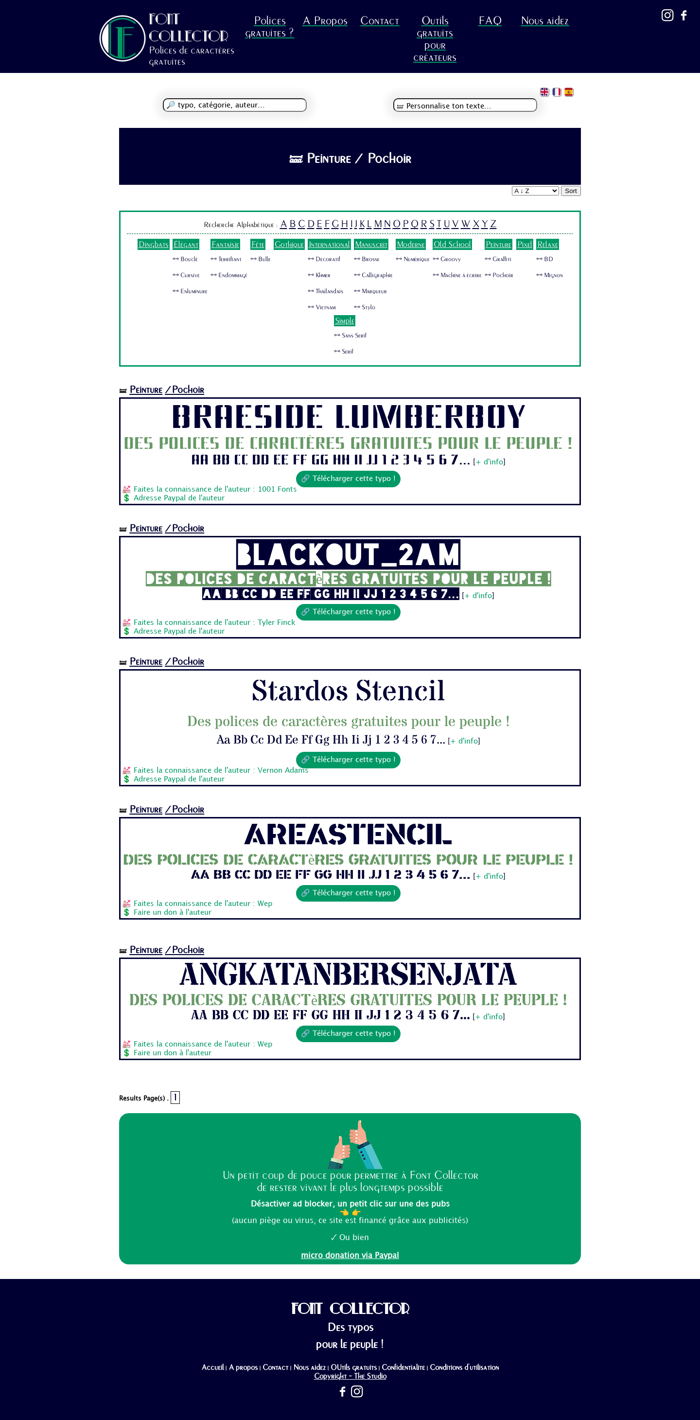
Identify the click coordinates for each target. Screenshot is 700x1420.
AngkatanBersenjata (348, 976)
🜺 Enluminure (190, 291)
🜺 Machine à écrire (457, 275)
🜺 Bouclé (185, 259)
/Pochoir (184, 389)
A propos (243, 1367)
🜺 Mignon (549, 275)
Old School (452, 244)
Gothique (289, 244)
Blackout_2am (348, 554)
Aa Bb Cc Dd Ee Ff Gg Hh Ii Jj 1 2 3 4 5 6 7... (331, 460)
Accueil (212, 1367)
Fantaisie (225, 244)
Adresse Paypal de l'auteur (179, 498)
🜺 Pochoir (499, 275)
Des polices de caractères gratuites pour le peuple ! (348, 444)
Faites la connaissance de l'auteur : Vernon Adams (221, 770)
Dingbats (154, 244)
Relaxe (547, 244)
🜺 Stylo (364, 307)
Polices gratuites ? (269, 27)
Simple (344, 320)
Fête (257, 244)
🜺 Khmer (319, 275)
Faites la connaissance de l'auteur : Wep (203, 904)
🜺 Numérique (413, 259)
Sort (571, 191)
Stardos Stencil (348, 692)
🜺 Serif (343, 351)
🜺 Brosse (367, 259)
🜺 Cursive (186, 275)
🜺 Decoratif (324, 259)
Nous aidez (545, 21)
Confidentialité (403, 1367)
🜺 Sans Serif (350, 335)
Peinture (498, 244)
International (329, 244)
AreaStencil (348, 835)
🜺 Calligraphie (373, 275)
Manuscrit (371, 244)
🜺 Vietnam (321, 307)
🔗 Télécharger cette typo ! (348, 479)
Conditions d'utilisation (464, 1367)
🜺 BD (544, 259)
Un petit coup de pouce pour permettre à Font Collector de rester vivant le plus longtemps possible (350, 1181)
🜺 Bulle (260, 259)
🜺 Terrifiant (226, 259)
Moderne (411, 244)
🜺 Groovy (447, 259)
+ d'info (489, 462)
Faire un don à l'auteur (172, 912)
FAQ (490, 21)
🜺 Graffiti (498, 259)
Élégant (186, 244)
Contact (379, 21)
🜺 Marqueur (370, 291)
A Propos (325, 21)
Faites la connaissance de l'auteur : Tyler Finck (215, 623)
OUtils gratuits (354, 1367)
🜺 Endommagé (228, 275)
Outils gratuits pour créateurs (434, 39)
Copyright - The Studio (350, 1376)
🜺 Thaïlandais (325, 291)
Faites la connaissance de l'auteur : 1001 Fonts (215, 489)
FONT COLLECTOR (188, 27)
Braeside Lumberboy (348, 417)
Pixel (524, 244)
